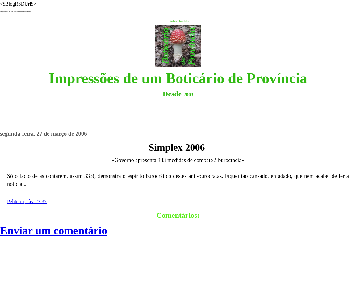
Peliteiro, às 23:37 (27, 201)
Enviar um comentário (53, 230)
